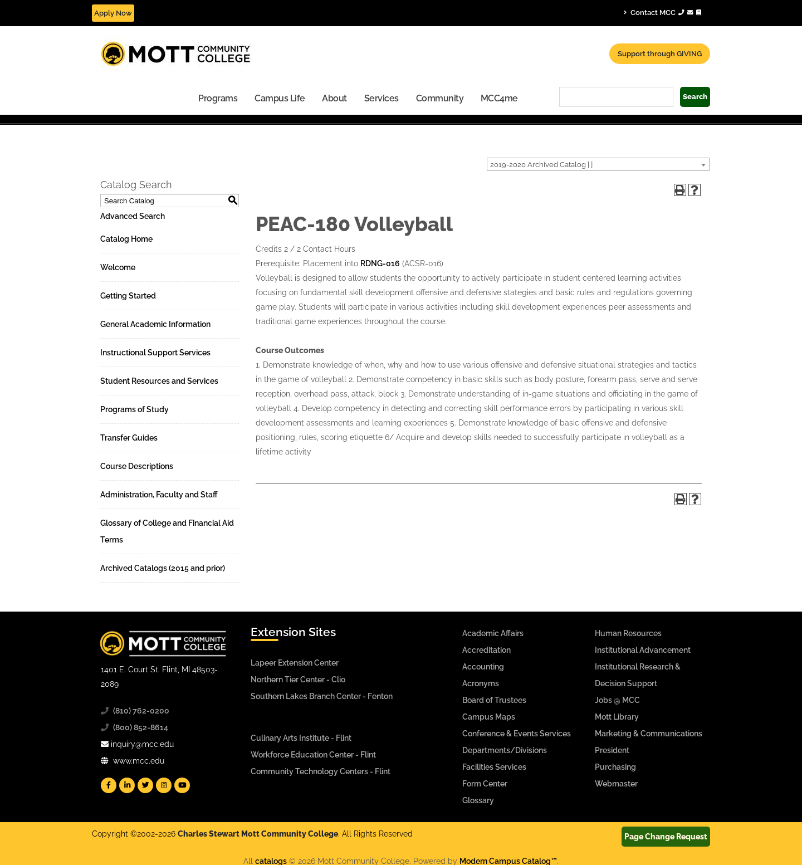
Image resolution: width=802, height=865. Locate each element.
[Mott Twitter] (145, 785)
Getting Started (128, 295)
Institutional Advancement (643, 650)
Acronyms (480, 683)
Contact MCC (662, 12)
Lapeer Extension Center (295, 662)
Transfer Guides (129, 437)
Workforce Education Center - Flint (313, 754)
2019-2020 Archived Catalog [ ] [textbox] (541, 164)
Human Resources (628, 633)
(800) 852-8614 (140, 727)
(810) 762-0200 (141, 710)
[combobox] (598, 164)
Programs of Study (134, 409)
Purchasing (615, 767)
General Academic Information (155, 324)
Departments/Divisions (504, 750)
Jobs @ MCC (617, 700)
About (334, 98)
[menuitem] (218, 98)
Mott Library (617, 716)
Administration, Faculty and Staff (159, 494)
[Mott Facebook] (108, 785)
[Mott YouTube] (182, 785)
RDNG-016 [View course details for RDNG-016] (380, 263)
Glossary (478, 800)
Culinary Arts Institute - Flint (301, 738)
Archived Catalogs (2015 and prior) (162, 568)
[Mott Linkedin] (127, 785)
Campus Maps (488, 716)
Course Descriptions (136, 466)
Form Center (484, 783)
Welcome (117, 267)
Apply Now (113, 13)
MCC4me (499, 98)
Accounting (483, 666)
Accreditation (486, 650)
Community (440, 98)
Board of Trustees (494, 700)
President (612, 750)
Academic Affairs (493, 633)
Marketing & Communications (648, 733)
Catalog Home (126, 238)
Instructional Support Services (155, 352)
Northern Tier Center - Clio (298, 679)
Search (695, 96)
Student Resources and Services (159, 381)
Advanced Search (132, 216)
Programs (217, 98)
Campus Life (280, 98)
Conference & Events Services (516, 733)
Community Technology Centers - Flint (320, 771)
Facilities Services (494, 767)
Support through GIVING (660, 54)
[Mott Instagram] (164, 785)
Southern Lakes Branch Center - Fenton (322, 696)
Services (381, 98)
